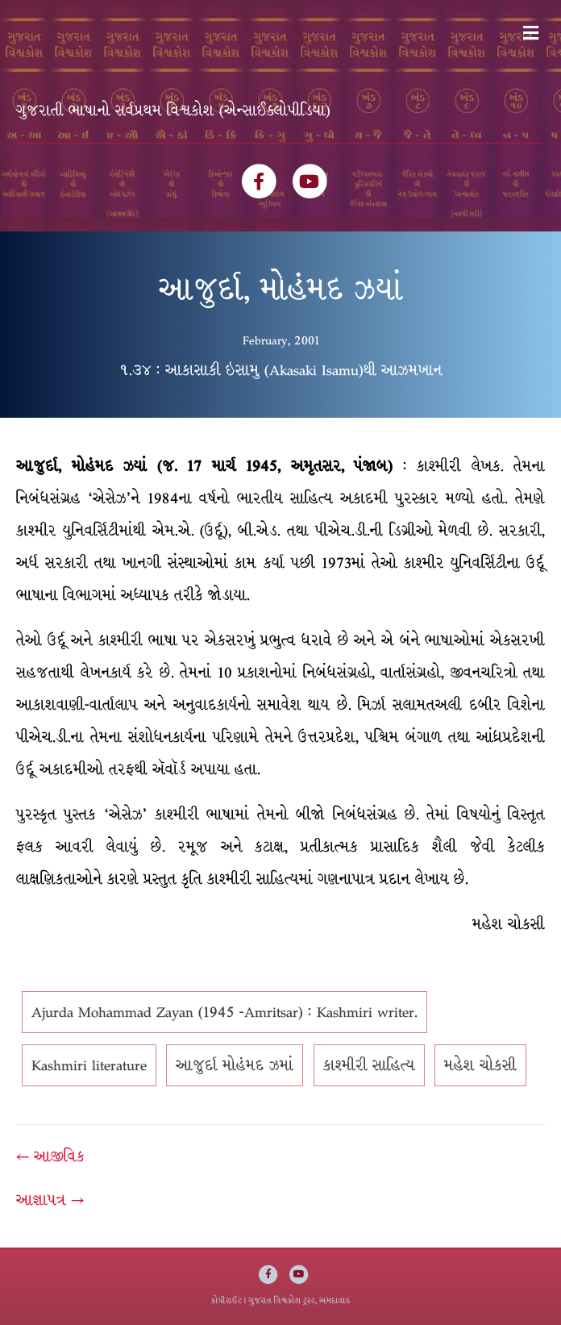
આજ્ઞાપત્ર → (50, 1200)
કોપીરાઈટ (226, 1300)
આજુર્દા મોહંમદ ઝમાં (234, 1065)
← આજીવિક (50, 1156)
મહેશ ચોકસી (480, 1065)
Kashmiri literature (89, 1065)
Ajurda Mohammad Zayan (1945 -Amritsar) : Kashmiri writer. (224, 1012)
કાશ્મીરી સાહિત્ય (369, 1065)
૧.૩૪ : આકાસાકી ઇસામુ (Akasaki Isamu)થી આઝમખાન (281, 370)
